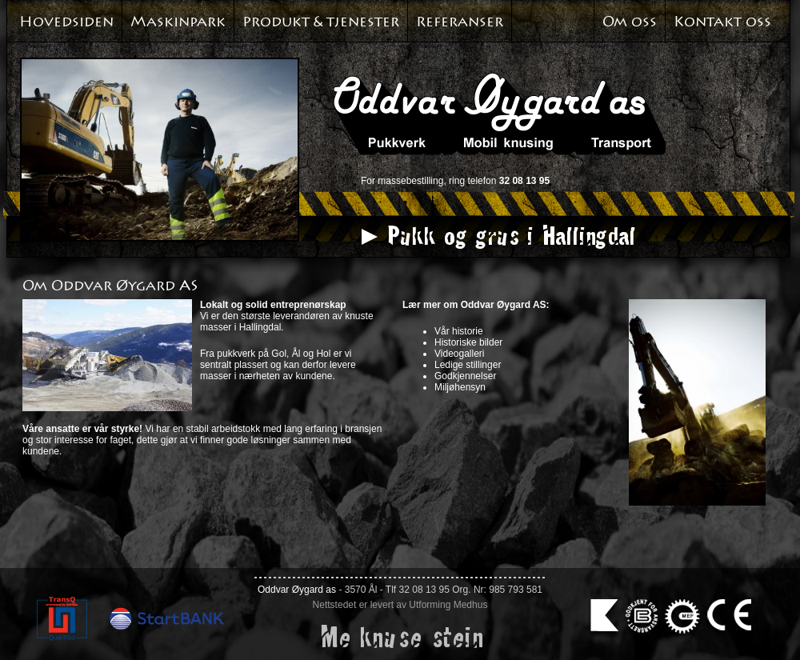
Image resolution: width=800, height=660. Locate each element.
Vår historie (458, 331)
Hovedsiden (66, 21)
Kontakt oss (722, 21)
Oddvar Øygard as (297, 589)
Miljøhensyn (460, 387)
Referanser (459, 21)
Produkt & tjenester (320, 21)
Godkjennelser (465, 376)
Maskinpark (178, 21)
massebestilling (410, 180)
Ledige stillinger (467, 364)
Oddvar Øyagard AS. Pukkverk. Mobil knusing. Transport (499, 113)
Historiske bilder (468, 342)
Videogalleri (459, 353)
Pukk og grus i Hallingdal (510, 235)
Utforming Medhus (448, 604)
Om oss (629, 21)
